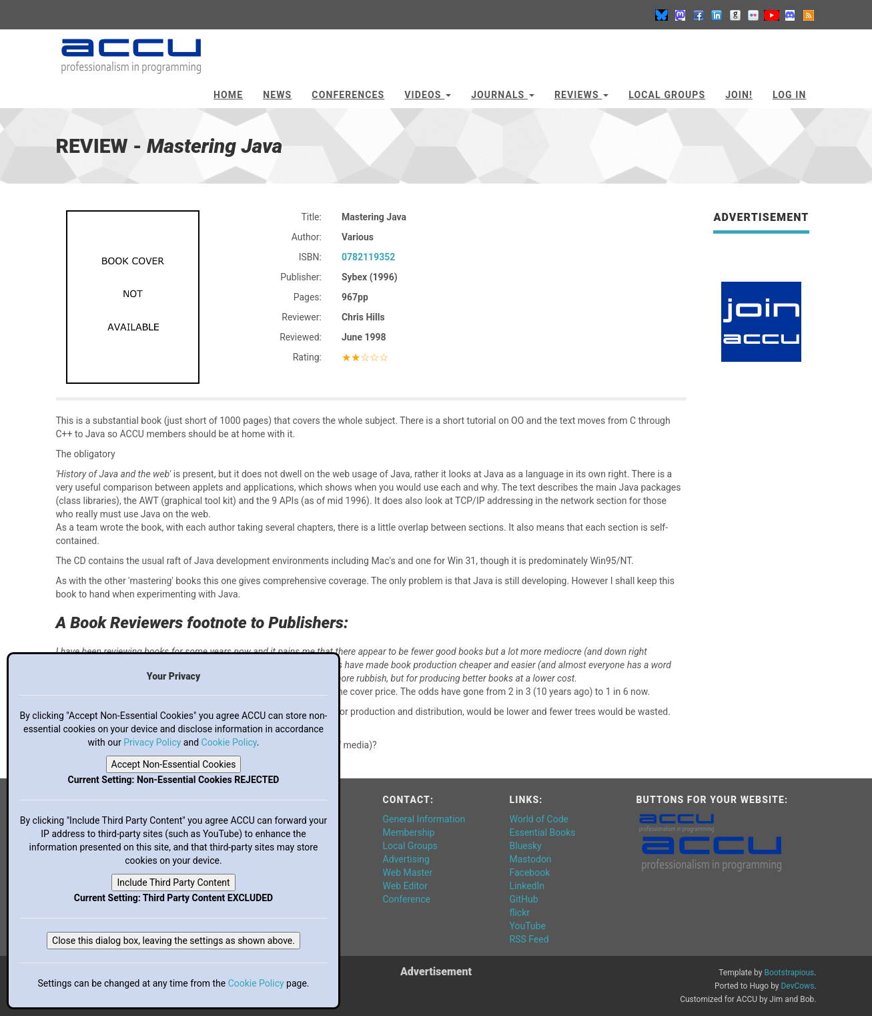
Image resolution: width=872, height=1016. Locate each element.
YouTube (528, 926)
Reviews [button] (581, 94)
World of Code (539, 819)
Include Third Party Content (173, 882)
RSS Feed (529, 939)
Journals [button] (502, 94)
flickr (520, 912)
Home (228, 94)
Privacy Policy (152, 742)
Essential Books (543, 832)
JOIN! (739, 94)
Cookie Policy (229, 742)
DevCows (797, 986)
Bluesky (526, 845)
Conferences (348, 94)
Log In (790, 94)
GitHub (524, 899)
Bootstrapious (789, 972)
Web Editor (405, 885)
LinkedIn (527, 885)
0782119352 (368, 257)
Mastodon (531, 859)
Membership (409, 832)
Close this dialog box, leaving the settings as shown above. (173, 940)
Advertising (406, 859)
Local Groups (666, 94)
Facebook (530, 872)
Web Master (408, 872)
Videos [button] (427, 94)
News (277, 94)
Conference (406, 899)
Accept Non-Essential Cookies (173, 764)
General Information (424, 819)
